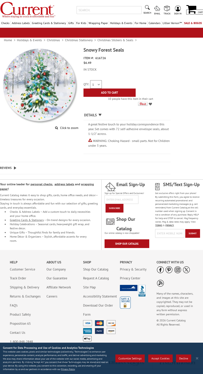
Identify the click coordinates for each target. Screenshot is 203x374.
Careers (51, 296)
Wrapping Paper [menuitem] (98, 23)
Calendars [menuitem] (154, 23)
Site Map (89, 287)
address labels (64, 184)
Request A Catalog (96, 278)
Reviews (6, 168)
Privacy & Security (133, 269)
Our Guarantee (56, 278)
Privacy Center (130, 278)
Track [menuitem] (167, 13)
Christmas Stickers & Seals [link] (115, 40)
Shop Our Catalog (127, 243)
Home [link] (8, 40)
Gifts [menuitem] (71, 23)
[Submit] (192, 233)
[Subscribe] (114, 208)
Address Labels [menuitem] (21, 23)
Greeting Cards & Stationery (27, 220)
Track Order (18, 278)
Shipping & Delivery (24, 287)
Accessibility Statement (100, 296)
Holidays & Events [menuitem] (121, 23)
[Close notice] (197, 358)
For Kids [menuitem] (81, 23)
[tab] (127, 115)
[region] (101, 358)
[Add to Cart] (109, 93)
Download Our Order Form (98, 310)
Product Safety (20, 314)
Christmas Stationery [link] (79, 40)
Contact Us (17, 332)
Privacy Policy (68, 369)
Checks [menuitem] (5, 23)
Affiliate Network (58, 287)
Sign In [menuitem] (178, 13)
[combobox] (109, 10)
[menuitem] (172, 23)
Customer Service (22, 269)
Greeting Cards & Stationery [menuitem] (49, 23)
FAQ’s (14, 305)
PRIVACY (169, 225)
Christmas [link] (53, 40)
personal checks (41, 184)
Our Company (56, 269)
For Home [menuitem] (140, 23)
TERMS (158, 225)
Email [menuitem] (157, 13)
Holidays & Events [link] (29, 40)
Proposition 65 (20, 323)
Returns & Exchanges (25, 296)
